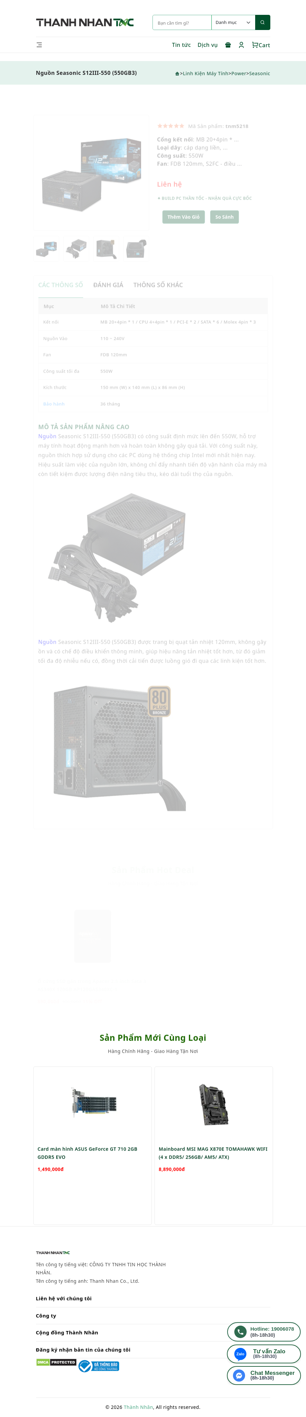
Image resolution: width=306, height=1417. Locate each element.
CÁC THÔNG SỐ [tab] (60, 294)
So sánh (224, 226)
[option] (91, 182)
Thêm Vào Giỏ (184, 226)
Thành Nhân (138, 1407)
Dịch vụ (208, 45)
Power (238, 73)
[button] (224, 226)
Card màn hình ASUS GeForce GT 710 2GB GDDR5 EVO (88, 1179)
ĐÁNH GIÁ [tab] (108, 294)
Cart (261, 45)
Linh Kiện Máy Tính (205, 73)
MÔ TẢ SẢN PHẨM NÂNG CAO (84, 436)
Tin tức (181, 45)
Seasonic (259, 73)
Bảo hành (54, 412)
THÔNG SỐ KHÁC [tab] (158, 294)
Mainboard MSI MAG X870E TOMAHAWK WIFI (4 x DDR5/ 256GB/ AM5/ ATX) (213, 1179)
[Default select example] (233, 22)
